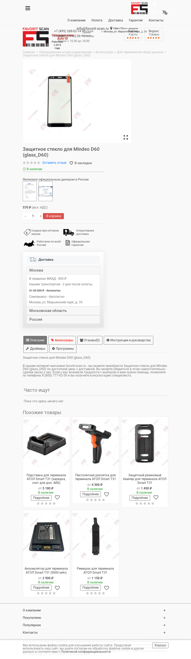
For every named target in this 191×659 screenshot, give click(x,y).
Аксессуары (62, 340)
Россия (35, 319)
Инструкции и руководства (128, 340)
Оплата (96, 20)
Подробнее (41, 498)
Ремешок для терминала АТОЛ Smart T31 (95, 570)
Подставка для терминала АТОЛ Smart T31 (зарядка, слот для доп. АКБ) (46, 479)
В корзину (53, 216)
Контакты (156, 20)
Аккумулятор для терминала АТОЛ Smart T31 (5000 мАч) (46, 570)
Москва (36, 270)
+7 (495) (67, 31)
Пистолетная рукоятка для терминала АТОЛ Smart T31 (95, 477)
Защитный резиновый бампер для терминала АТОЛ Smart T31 (144, 479)
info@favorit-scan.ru (93, 28)
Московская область (48, 311)
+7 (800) (66, 36)
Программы (63, 348)
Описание (35, 340)
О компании (76, 20)
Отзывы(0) (90, 340)
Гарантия (136, 20)
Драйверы (35, 348)
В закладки (83, 163)
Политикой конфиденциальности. (86, 652)
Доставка (115, 20)
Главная (29, 52)
